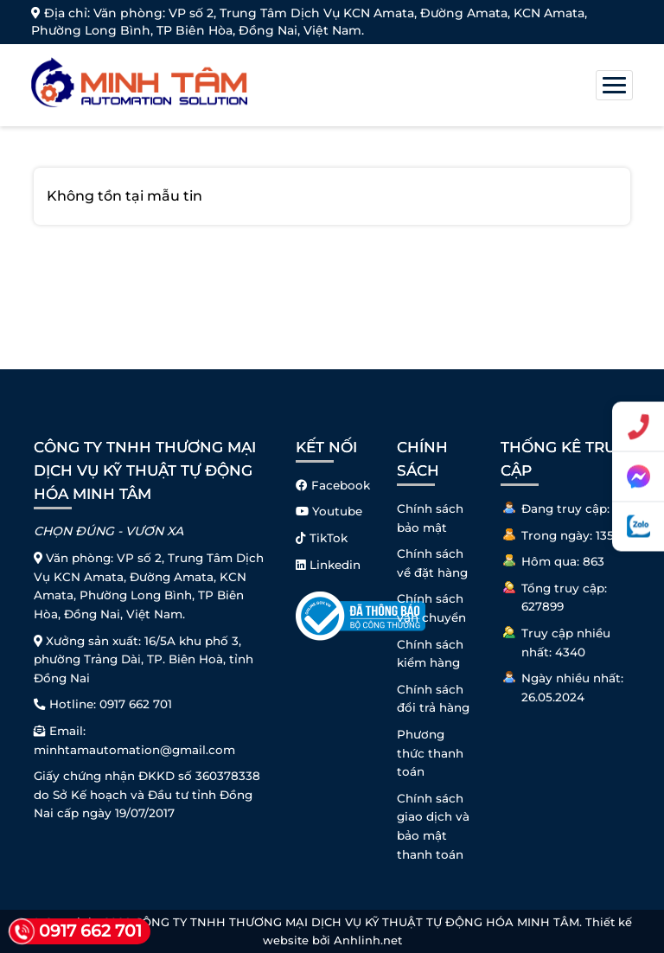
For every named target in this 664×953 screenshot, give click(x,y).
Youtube (329, 511)
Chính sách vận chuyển (431, 608)
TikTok (322, 538)
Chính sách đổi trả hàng (433, 698)
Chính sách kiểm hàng (430, 653)
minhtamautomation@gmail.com (134, 750)
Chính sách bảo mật (430, 518)
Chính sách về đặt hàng (432, 563)
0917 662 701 (135, 704)
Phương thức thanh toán (430, 752)
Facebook (333, 485)
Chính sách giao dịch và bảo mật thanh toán (433, 826)
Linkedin (328, 565)
